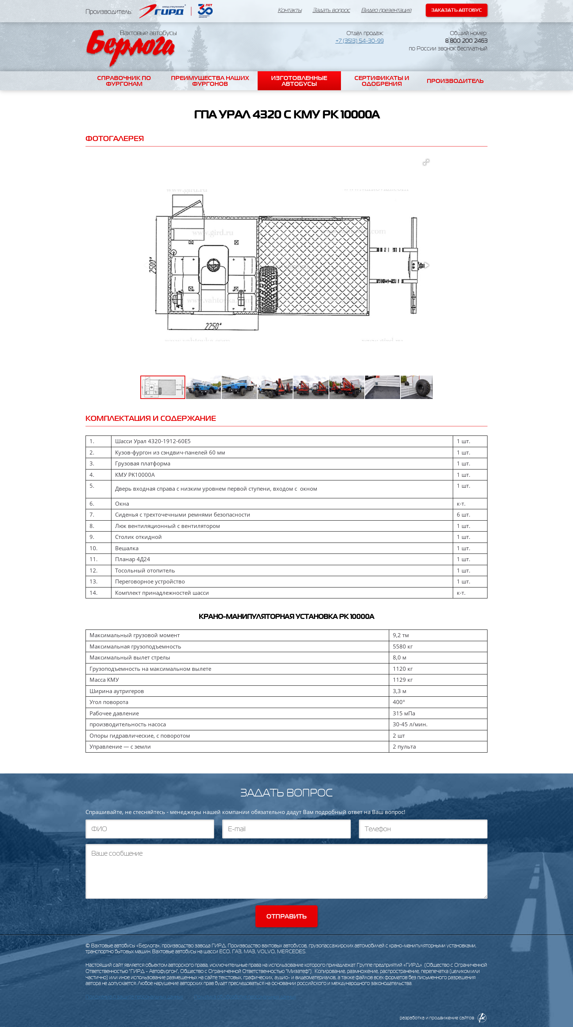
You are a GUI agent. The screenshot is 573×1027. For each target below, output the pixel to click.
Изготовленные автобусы (299, 81)
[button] (426, 162)
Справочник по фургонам (124, 81)
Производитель (455, 80)
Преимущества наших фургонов (210, 81)
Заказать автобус (456, 10)
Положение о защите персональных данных (134, 997)
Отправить (286, 916)
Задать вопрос (331, 10)
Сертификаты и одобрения (381, 81)
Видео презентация (386, 10)
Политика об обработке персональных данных (245, 997)
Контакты (289, 10)
